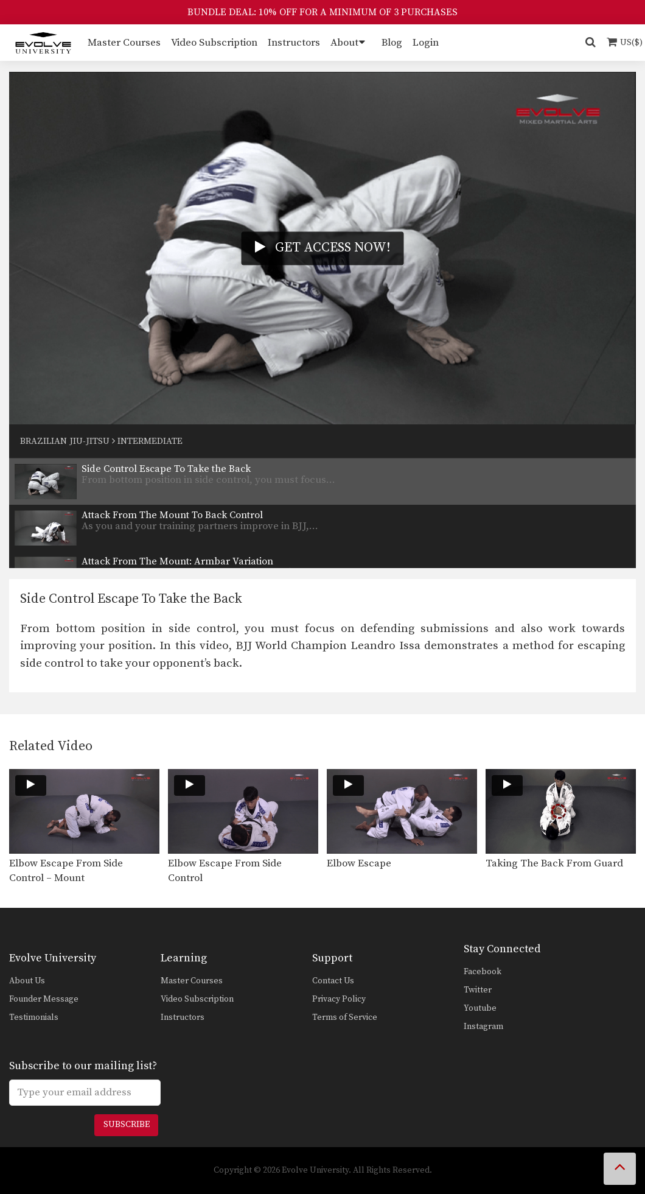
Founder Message (43, 999)
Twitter (478, 990)
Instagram (483, 1026)
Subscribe (126, 1124)
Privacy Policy (339, 999)
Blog (392, 42)
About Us (27, 980)
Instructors (294, 42)
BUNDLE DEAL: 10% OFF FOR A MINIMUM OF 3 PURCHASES (322, 12)
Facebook (482, 971)
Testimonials (33, 1017)
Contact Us (333, 980)
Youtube (480, 1008)
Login (426, 42)
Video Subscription (214, 42)
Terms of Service (344, 1017)
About (344, 42)
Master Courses (124, 42)
